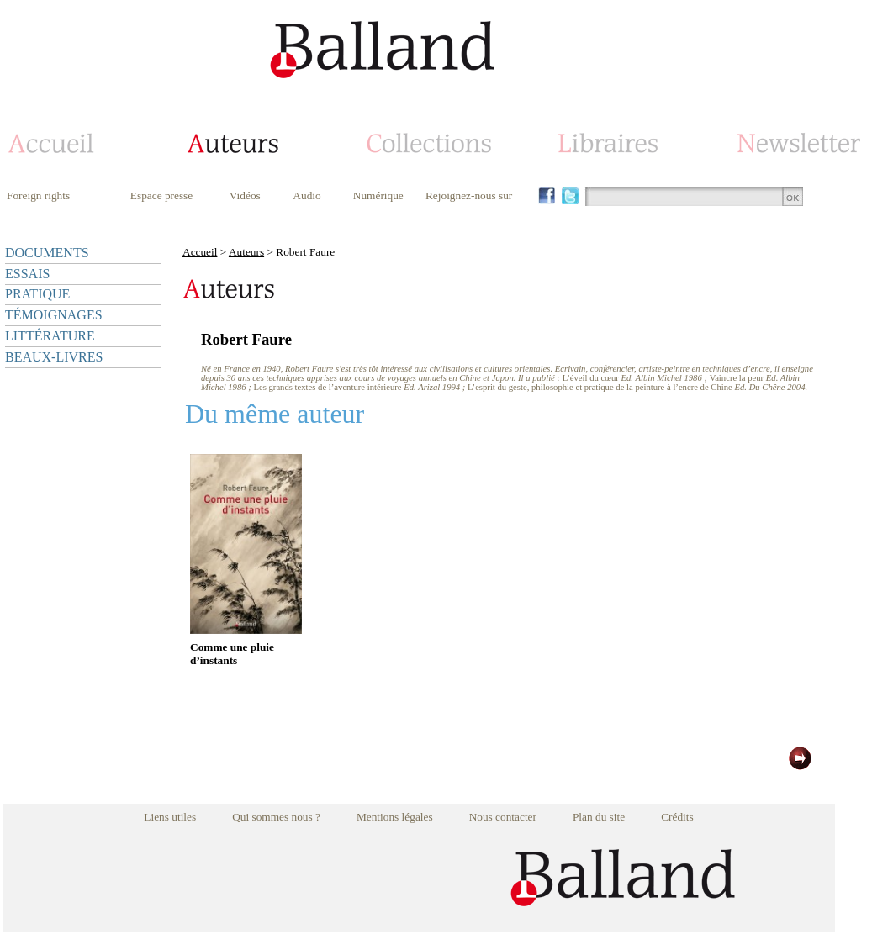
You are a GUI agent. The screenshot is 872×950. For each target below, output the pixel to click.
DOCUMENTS (47, 252)
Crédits (677, 816)
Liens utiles (170, 816)
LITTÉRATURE (50, 336)
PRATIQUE (37, 294)
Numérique (378, 195)
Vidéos (245, 195)
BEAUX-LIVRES (54, 357)
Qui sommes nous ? (276, 816)
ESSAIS (27, 274)
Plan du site (599, 816)
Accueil (199, 251)
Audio (306, 195)
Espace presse (161, 195)
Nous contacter (502, 816)
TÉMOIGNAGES (54, 315)
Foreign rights (38, 195)
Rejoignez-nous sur (468, 195)
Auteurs (246, 251)
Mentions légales (395, 816)
